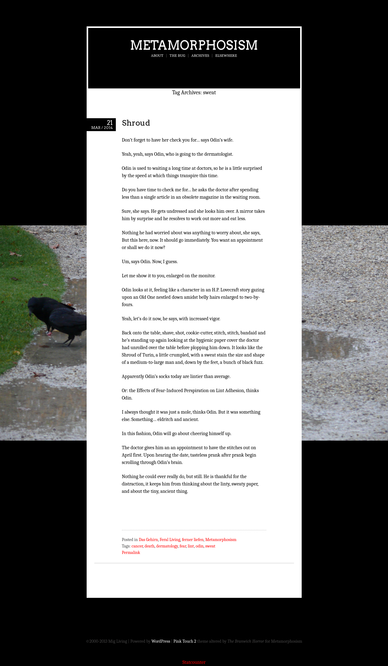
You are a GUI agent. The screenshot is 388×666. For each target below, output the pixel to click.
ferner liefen (193, 539)
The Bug (177, 55)
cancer (137, 546)
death (149, 546)
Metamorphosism (194, 45)
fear (182, 546)
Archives (200, 55)
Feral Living (170, 539)
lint (191, 546)
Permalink (131, 552)
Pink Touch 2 (185, 641)
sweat (210, 546)
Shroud (136, 122)
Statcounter (194, 662)
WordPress (160, 641)
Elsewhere (226, 55)
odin (200, 546)
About (157, 55)
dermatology (167, 546)
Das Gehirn (148, 539)
